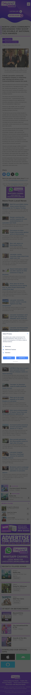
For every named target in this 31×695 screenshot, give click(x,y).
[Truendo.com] (15, 361)
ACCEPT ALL (22, 357)
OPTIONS (9, 357)
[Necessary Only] (27, 334)
